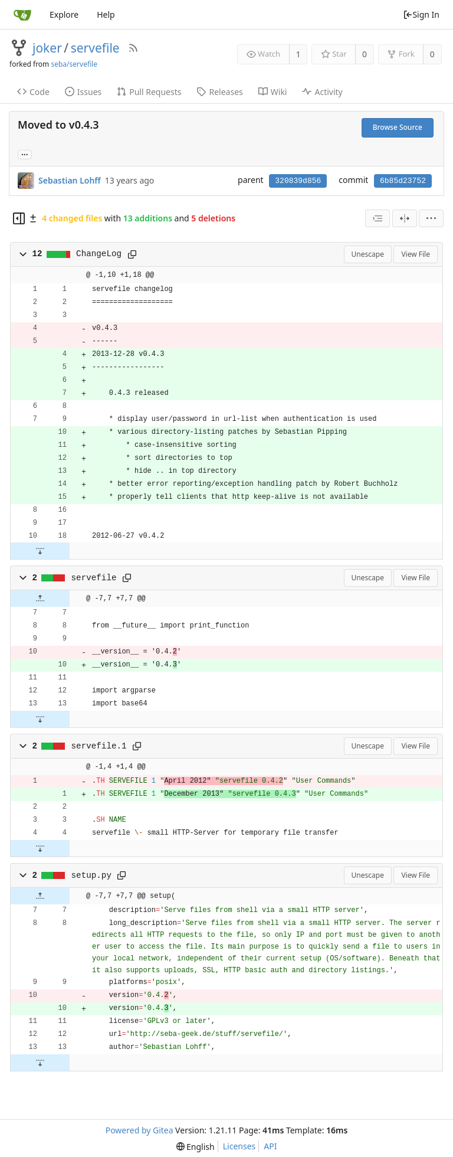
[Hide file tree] (18, 218)
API (270, 1146)
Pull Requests (149, 91)
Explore (64, 14)
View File (415, 254)
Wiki (272, 91)
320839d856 (298, 181)
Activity (322, 91)
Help (106, 14)
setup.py (91, 875)
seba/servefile (74, 64)
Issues (83, 91)
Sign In (421, 14)
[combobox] (377, 218)
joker (47, 48)
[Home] (22, 14)
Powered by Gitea (139, 1130)
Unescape (368, 254)
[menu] (431, 218)
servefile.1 (99, 746)
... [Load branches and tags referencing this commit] (24, 154)
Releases (219, 91)
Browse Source (397, 127)
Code (33, 91)
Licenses (239, 1146)
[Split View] (404, 218)
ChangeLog (99, 254)
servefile (95, 48)
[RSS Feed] (133, 48)
